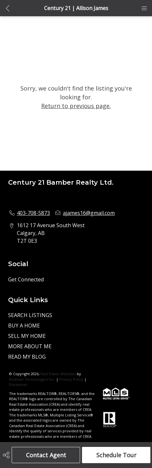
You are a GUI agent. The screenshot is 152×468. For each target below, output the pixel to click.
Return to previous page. (76, 106)
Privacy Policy (71, 379)
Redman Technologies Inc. (32, 379)
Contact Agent (46, 455)
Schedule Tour (116, 455)
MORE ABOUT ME (30, 346)
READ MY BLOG (27, 356)
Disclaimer (18, 384)
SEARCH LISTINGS (30, 315)
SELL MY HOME (27, 335)
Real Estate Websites (59, 373)
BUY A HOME (24, 325)
